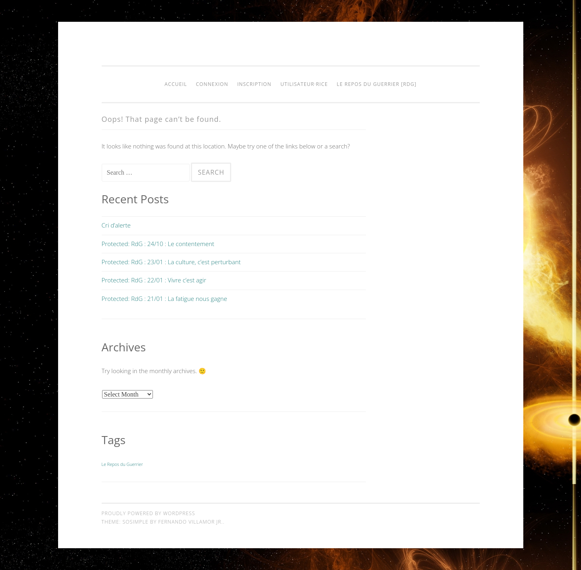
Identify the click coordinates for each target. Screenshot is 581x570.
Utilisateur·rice (304, 84)
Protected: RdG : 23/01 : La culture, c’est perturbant (171, 262)
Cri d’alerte (116, 225)
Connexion (212, 84)
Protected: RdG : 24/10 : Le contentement (158, 244)
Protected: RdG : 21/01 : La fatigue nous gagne (164, 298)
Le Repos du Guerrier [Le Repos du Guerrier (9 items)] (122, 464)
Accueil (176, 84)
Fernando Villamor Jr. (190, 521)
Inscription (254, 84)
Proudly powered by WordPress (148, 513)
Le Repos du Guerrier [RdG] (377, 84)
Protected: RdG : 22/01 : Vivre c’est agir (154, 280)
